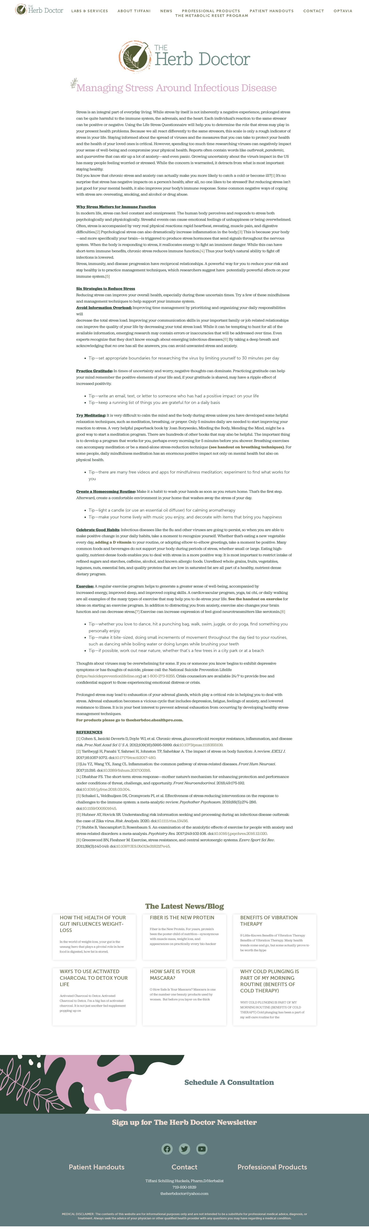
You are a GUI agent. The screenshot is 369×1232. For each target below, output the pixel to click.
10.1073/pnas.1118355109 (201, 750)
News (166, 11)
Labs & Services (89, 11)
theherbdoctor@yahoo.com (184, 1199)
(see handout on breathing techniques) (246, 452)
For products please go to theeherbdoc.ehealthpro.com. (129, 725)
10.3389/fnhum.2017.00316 (126, 775)
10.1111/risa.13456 (172, 826)
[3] (240, 237)
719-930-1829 (184, 1192)
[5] (107, 281)
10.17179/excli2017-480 (135, 763)
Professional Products (211, 11)
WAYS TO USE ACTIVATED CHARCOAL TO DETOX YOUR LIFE (94, 983)
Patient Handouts (272, 11)
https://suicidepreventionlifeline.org (109, 681)
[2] (98, 237)
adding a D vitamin (113, 547)
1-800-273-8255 (161, 681)
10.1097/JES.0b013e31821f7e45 (143, 851)
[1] (273, 181)
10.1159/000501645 (99, 813)
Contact (313, 11)
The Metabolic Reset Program (212, 15)
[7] (137, 617)
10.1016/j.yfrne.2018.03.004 (106, 795)
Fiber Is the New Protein (182, 923)
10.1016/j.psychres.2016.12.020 (240, 839)
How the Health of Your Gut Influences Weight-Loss (93, 929)
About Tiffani (134, 11)
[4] (202, 256)
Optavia (343, 11)
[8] (282, 617)
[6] (225, 344)
